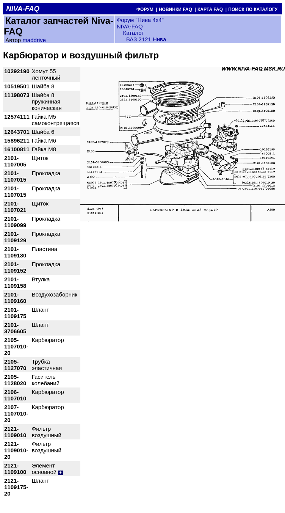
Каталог (132, 33)
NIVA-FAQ (130, 26)
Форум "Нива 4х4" (140, 20)
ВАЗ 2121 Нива (146, 39)
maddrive (34, 40)
